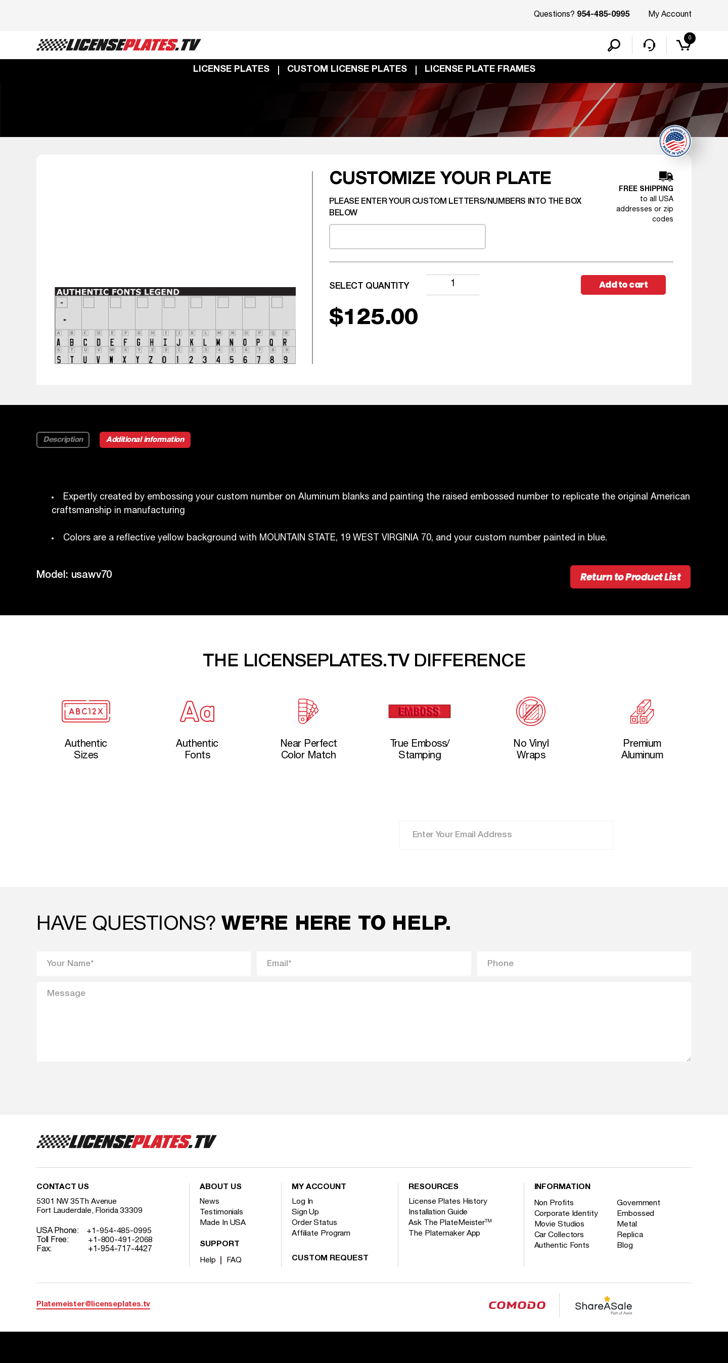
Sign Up (305, 1221)
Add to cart (627, 287)
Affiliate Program (322, 1242)
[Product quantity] (453, 287)
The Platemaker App (444, 1242)
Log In (302, 1210)
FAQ (235, 1269)
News (210, 1210)
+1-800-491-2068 (120, 1249)
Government (641, 1212)
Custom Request (330, 1268)
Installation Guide (438, 1221)
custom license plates (347, 71)
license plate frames (480, 71)
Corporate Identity (567, 1222)
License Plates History (448, 1210)
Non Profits (555, 1212)
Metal (629, 1233)
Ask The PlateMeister (450, 1232)
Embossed (638, 1222)
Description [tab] (63, 442)
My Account (670, 14)
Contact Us (62, 1197)
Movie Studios (560, 1233)
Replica (632, 1244)
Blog (627, 1254)
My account (319, 1197)
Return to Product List (623, 580)
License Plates (231, 71)
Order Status (315, 1232)
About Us (220, 1197)
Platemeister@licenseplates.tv (93, 1314)
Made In (223, 1232)
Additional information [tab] (149, 442)
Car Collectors (560, 1244)
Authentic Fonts (562, 1254)
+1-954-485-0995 (119, 1240)
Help (208, 1269)
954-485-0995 (603, 15)
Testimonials (222, 1221)
